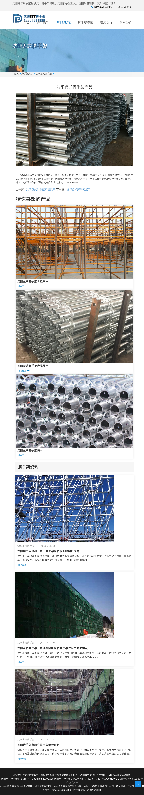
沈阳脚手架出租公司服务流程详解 (38, 744)
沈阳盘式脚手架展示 (79, 189)
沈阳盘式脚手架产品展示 (40, 189)
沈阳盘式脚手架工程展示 (32, 281)
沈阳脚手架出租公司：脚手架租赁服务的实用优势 (48, 551)
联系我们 (125, 22)
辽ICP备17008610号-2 (107, 778)
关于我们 (43, 22)
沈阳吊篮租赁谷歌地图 (119, 775)
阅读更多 (23, 286)
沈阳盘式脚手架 (44, 73)
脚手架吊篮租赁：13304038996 (113, 7)
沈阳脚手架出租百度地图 (93, 775)
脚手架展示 (63, 22)
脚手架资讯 (85, 22)
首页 (26, 22)
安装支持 (106, 22)
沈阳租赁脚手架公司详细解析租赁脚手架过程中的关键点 (52, 648)
